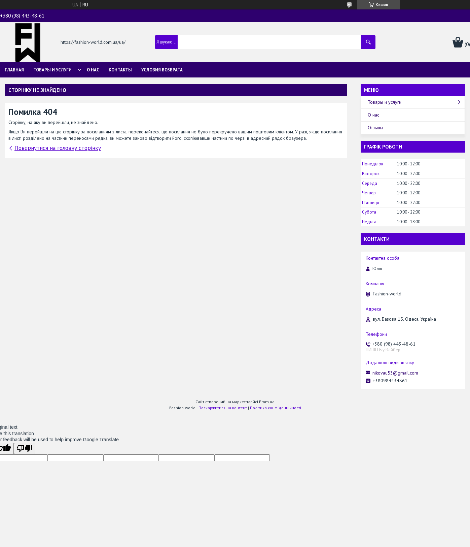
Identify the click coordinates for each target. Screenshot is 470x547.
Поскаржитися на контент (222, 407)
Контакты (120, 70)
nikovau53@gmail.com (395, 373)
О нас (93, 70)
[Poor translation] (24, 448)
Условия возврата (162, 70)
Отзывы (375, 128)
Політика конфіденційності (275, 407)
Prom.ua (267, 401)
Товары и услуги (52, 70)
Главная (14, 70)
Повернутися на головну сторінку (57, 148)
